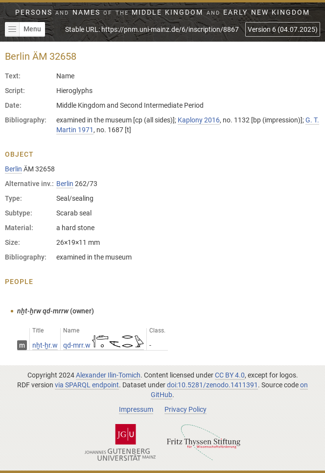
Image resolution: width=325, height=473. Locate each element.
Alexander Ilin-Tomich (108, 375)
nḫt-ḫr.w (45, 345)
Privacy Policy (185, 409)
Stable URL (152, 29)
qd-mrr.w (103, 345)
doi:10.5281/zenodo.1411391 (212, 385)
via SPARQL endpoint (87, 385)
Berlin (13, 169)
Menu (23, 29)
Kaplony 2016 (199, 120)
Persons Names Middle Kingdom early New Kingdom (162, 12)
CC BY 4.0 (230, 375)
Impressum (136, 409)
